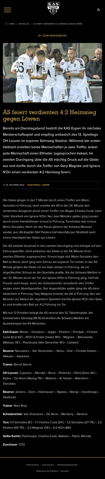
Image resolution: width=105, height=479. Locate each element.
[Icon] (98, 9)
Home (11, 24)
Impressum (48, 464)
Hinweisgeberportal (67, 464)
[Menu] (7, 10)
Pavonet (64, 471)
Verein (46, 185)
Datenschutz (32, 464)
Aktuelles (23, 24)
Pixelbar (54, 471)
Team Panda (34, 185)
